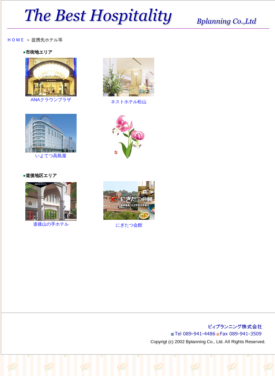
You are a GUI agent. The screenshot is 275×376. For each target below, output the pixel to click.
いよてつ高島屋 (50, 155)
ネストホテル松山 (128, 101)
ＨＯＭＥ (14, 39)
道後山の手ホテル (51, 224)
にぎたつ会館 (129, 225)
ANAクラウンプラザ (51, 99)
